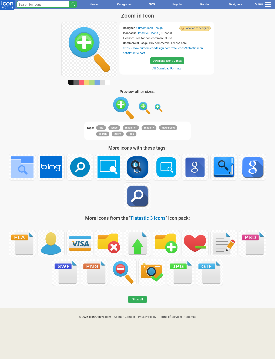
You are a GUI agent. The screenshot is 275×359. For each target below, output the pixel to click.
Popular (177, 4)
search (103, 133)
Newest (94, 4)
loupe (114, 127)
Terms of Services (171, 316)
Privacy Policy (147, 316)
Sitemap (191, 316)
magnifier (130, 127)
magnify (149, 127)
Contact (130, 316)
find (101, 127)
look (131, 133)
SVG (152, 4)
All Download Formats (166, 68)
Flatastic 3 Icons (147, 33)
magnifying (168, 127)
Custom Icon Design (149, 28)
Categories (124, 4)
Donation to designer (197, 28)
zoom (117, 133)
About (118, 316)
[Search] (73, 4)
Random (205, 4)
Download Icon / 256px (167, 60)
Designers (235, 4)
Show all (137, 299)
